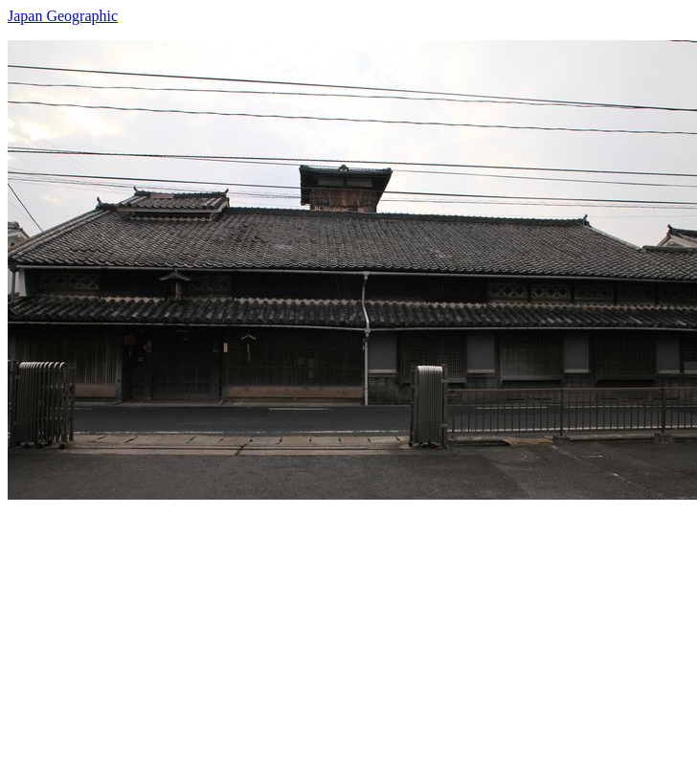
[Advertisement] (321, 634)
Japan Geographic (63, 16)
